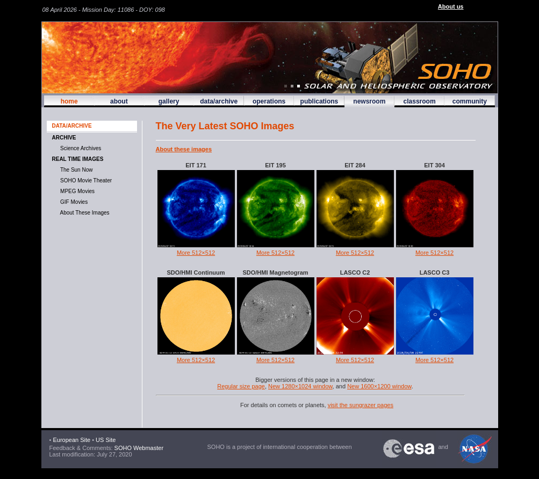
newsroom (369, 101)
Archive (64, 138)
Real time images (78, 159)
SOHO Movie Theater (85, 180)
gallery (169, 101)
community (469, 101)
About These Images (84, 213)
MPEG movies (76, 191)
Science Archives (80, 148)
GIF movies (73, 202)
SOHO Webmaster (138, 448)
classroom (420, 101)
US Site (106, 440)
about (119, 101)
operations (269, 101)
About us (451, 6)
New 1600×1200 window (379, 386)
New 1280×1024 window (300, 386)
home (69, 101)
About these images (184, 149)
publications (319, 101)
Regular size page (241, 386)
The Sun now (75, 170)
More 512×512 (196, 252)
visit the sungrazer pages (360, 405)
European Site (71, 440)
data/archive (219, 101)
